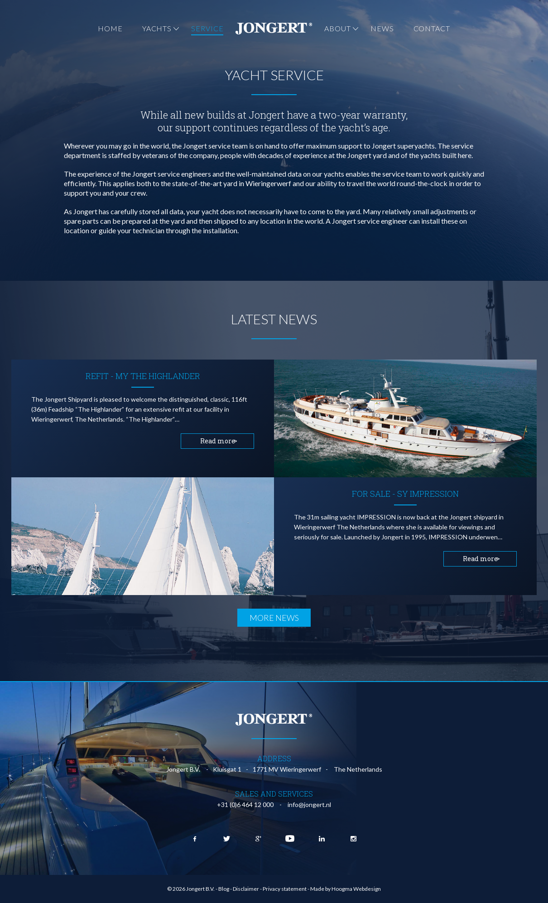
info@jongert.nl (309, 804)
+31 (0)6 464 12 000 (245, 804)
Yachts (157, 28)
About (337, 28)
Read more (217, 441)
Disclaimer (246, 888)
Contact (431, 28)
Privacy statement (285, 888)
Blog (223, 888)
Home (110, 28)
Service (207, 28)
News (382, 28)
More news (274, 618)
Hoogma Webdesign (356, 888)
